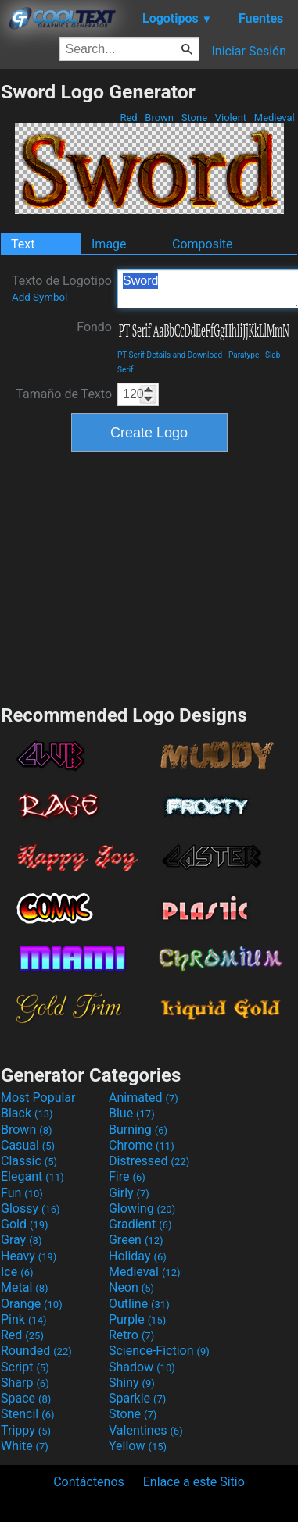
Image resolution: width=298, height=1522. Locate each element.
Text (22, 244)
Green (136, 1239)
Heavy (28, 1256)
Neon (131, 1287)
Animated (143, 1097)
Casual (28, 1145)
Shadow (142, 1367)
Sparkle (137, 1398)
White (24, 1445)
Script (25, 1367)
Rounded (36, 1350)
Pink (24, 1319)
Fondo (94, 326)
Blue (132, 1113)
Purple (137, 1319)
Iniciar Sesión (248, 51)
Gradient (140, 1224)
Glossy (30, 1208)
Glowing (142, 1208)
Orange (32, 1303)
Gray (21, 1239)
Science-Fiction (159, 1350)
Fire (127, 1176)
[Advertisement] (149, 576)
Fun (22, 1192)
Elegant (32, 1176)
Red (128, 117)
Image (109, 244)
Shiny (132, 1382)
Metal (24, 1287)
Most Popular (38, 1097)
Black (27, 1113)
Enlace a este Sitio (194, 1481)
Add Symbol (39, 297)
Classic (29, 1160)
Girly (129, 1192)
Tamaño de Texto (64, 394)
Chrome (141, 1145)
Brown (159, 117)
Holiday (138, 1256)
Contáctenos (88, 1481)
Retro (131, 1335)
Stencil (27, 1413)
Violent (231, 117)
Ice (17, 1271)
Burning (138, 1129)
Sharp (25, 1382)
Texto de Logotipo (62, 288)
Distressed (149, 1160)
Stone (194, 117)
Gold (24, 1224)
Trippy (26, 1430)
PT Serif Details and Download (169, 355)
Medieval (274, 117)
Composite (202, 244)
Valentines (146, 1430)
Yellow (138, 1445)
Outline (139, 1303)
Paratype (243, 355)
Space (26, 1398)
